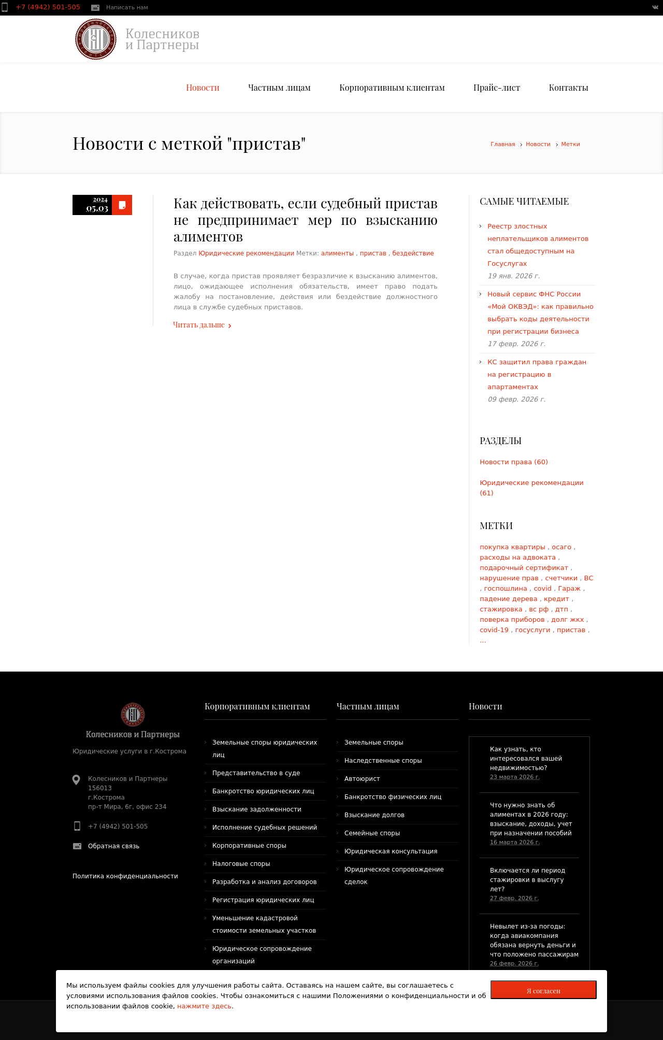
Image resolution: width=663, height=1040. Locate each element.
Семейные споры (372, 833)
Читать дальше (199, 325)
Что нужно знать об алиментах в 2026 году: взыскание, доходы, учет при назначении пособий (531, 819)
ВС (589, 578)
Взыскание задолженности (256, 809)
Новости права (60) (514, 462)
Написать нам (127, 7)
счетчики (562, 578)
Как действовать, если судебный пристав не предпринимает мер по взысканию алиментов (306, 219)
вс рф (540, 609)
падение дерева (510, 599)
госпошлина (506, 588)
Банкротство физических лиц (392, 797)
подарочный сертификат (525, 568)
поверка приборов (513, 619)
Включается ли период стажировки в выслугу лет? (527, 880)
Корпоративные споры (249, 845)
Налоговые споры (241, 863)
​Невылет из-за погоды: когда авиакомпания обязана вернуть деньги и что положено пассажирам (534, 940)
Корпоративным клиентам (257, 706)
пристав (373, 253)
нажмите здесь (204, 1006)
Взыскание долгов (374, 815)
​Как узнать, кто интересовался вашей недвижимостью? (526, 759)
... (483, 640)
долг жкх (568, 619)
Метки (570, 144)
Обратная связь (113, 846)
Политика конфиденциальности (125, 876)
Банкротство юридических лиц (263, 791)
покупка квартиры (513, 547)
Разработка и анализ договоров (264, 882)
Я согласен (543, 990)
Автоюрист (362, 778)
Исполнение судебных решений (264, 827)
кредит (557, 599)
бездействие (413, 253)
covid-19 (495, 630)
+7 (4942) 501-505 (49, 7)
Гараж (570, 588)
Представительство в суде (256, 773)
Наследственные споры (383, 760)
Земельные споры (373, 742)
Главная (503, 144)
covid (544, 588)
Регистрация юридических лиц (263, 900)
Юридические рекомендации (246, 253)
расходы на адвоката (519, 557)
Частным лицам (368, 706)
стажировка (502, 609)
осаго (562, 547)
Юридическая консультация (391, 851)
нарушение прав (510, 578)
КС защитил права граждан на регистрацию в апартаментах (536, 374)
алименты (337, 253)
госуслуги (534, 630)
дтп (562, 609)
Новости (538, 144)
